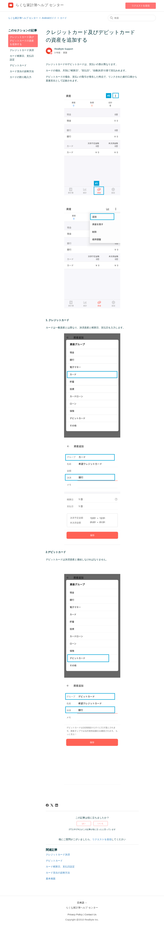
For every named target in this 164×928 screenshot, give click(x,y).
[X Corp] (51, 805)
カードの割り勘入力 (20, 77)
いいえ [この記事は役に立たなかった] (100, 823)
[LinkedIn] (56, 805)
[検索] (132, 18)
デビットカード (18, 65)
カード (63, 18)
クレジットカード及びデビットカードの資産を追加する (22, 41)
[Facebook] (47, 805)
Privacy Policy (75, 914)
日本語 (82, 902)
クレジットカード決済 (22, 50)
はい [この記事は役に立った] (84, 823)
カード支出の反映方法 (22, 71)
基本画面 (50, 878)
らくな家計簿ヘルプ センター (23, 18)
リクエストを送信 (141, 5)
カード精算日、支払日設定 (22, 57)
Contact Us (90, 914)
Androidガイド (49, 18)
